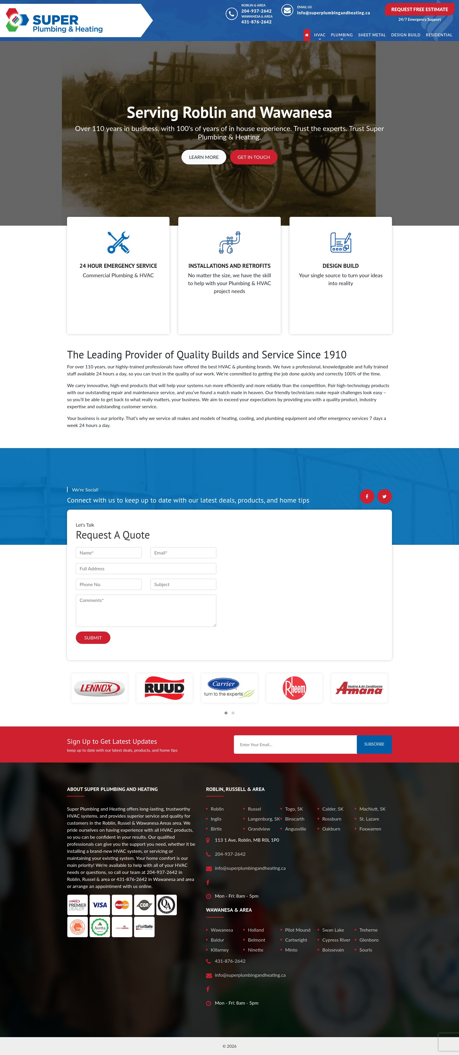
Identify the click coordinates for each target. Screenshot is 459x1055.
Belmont (256, 939)
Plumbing (342, 35)
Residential (439, 35)
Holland (256, 930)
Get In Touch (254, 157)
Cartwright (296, 939)
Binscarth (294, 818)
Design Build (406, 35)
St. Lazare (369, 818)
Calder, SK (332, 808)
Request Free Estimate (419, 9)
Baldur (217, 939)
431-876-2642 (257, 21)
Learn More (204, 157)
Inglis (216, 818)
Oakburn (331, 828)
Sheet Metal (372, 35)
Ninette (255, 949)
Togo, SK (294, 808)
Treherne (368, 930)
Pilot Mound (297, 930)
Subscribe (374, 744)
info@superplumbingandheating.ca (333, 12)
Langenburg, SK (264, 818)
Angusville (295, 828)
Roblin (217, 808)
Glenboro (368, 939)
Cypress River (336, 939)
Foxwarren (370, 828)
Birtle (216, 828)
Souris (365, 949)
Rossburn (331, 818)
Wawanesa (222, 930)
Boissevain (333, 949)
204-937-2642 (257, 10)
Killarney (220, 949)
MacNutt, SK (372, 808)
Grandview (259, 828)
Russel (254, 808)
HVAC (320, 35)
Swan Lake (333, 930)
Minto (291, 949)
